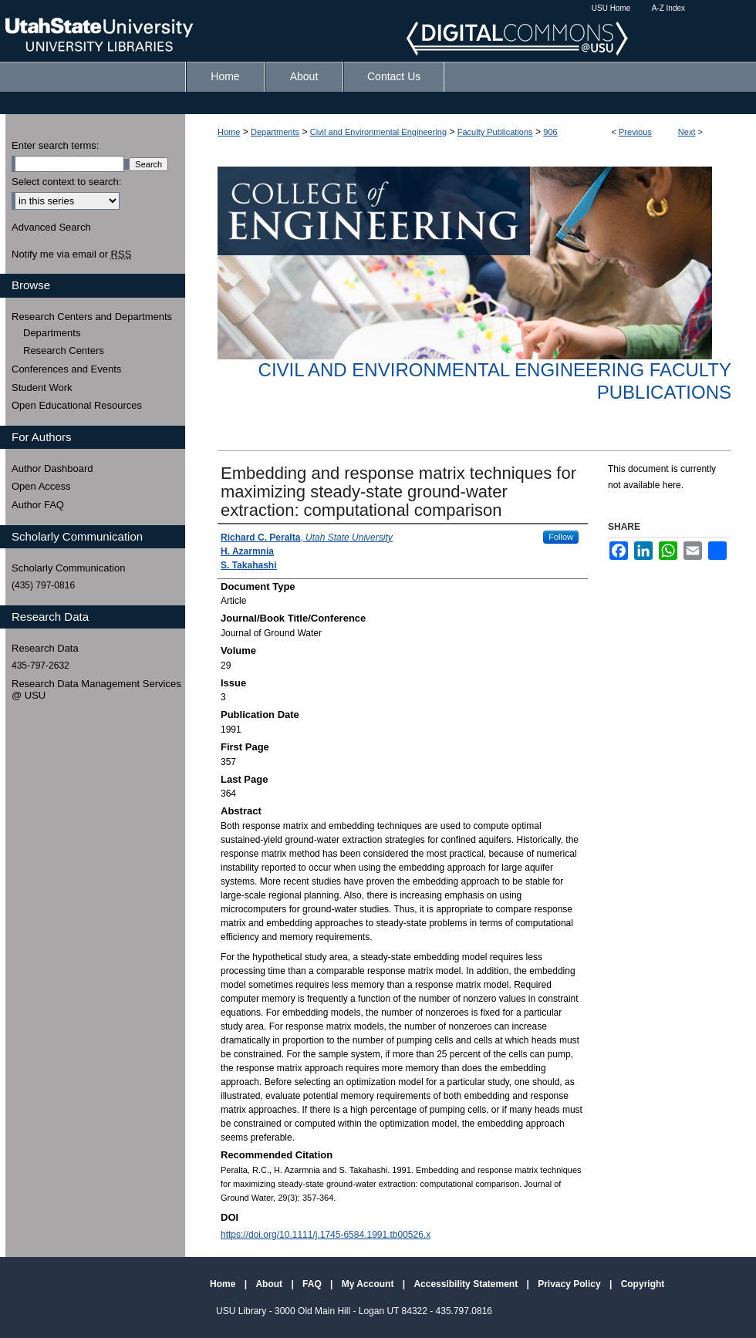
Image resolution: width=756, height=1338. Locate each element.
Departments (275, 131)
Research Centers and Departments (92, 316)
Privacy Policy (570, 1284)
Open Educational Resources (77, 405)
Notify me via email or (71, 254)
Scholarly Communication (68, 568)
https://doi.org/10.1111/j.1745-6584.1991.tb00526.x (325, 1234)
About (270, 1284)
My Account (369, 1284)
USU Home (611, 8)
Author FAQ (38, 505)
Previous (635, 131)
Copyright (643, 1284)
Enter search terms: (55, 145)
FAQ (313, 1284)
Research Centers (63, 350)
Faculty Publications (495, 131)
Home (229, 131)
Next (687, 131)
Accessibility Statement (466, 1284)
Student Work (42, 387)
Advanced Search (51, 227)
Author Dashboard (52, 468)
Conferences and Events (66, 369)
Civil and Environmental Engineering (378, 131)
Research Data (45, 648)
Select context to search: (66, 181)
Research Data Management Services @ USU (96, 690)
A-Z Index (668, 8)
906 (550, 131)
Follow (560, 536)
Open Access (41, 486)
